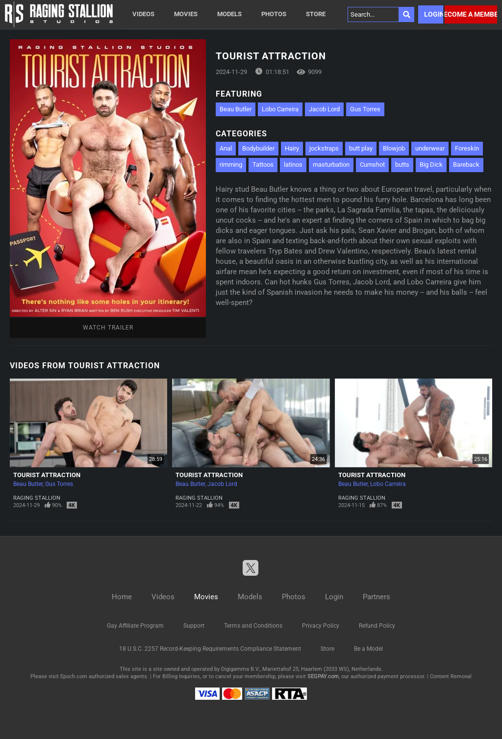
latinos (293, 164)
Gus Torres (365, 109)
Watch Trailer (108, 327)
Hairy (292, 148)
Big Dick (431, 164)
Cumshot (372, 164)
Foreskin (467, 148)
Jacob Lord (324, 109)
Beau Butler (235, 109)
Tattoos (263, 164)
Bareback (466, 164)
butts (402, 164)
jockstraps (324, 148)
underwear (430, 148)
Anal (226, 148)
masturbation (331, 164)
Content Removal (451, 676)
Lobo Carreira (280, 109)
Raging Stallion (36, 498)
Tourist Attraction (46, 475)
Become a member (471, 14)
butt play (361, 148)
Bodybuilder (258, 148)
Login (433, 14)
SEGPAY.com (323, 676)
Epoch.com (73, 676)
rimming (231, 164)
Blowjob (394, 148)
